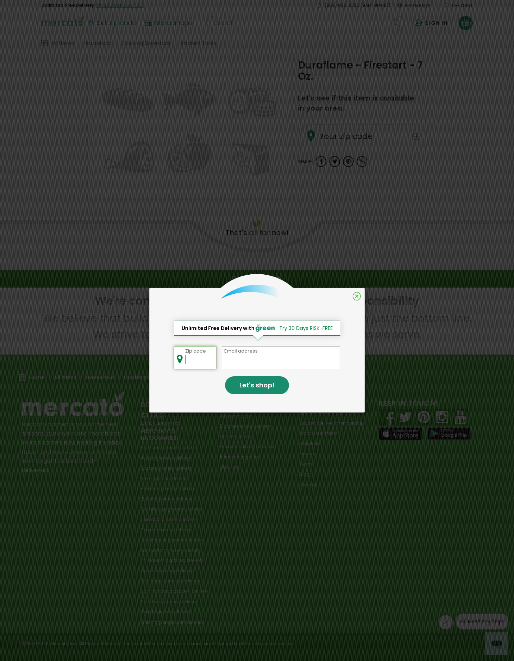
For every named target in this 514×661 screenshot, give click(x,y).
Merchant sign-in (239, 457)
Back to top (257, 279)
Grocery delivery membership (331, 423)
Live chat (459, 6)
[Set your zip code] (111, 23)
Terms (306, 464)
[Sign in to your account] (432, 23)
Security (308, 484)
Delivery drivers (236, 436)
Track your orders (318, 433)
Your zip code (337, 127)
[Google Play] (449, 433)
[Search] (306, 23)
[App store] (400, 433)
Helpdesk (309, 444)
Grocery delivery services (247, 446)
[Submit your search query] (396, 23)
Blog (304, 474)
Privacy (307, 454)
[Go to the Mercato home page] (62, 20)
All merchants (235, 416)
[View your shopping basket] (465, 23)
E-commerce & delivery (245, 426)
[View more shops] (169, 23)
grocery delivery (169, 447)
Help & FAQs (414, 6)
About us (229, 467)
